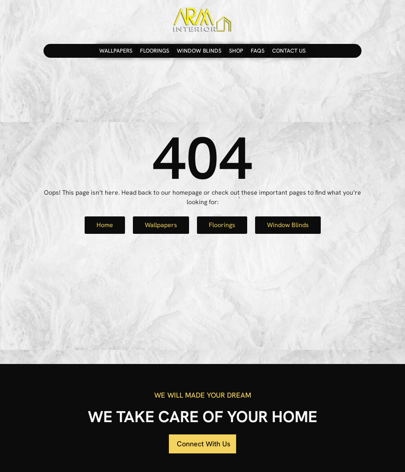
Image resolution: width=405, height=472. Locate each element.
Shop (236, 50)
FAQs (258, 50)
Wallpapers (115, 50)
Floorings (154, 50)
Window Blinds (199, 50)
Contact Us (289, 50)
